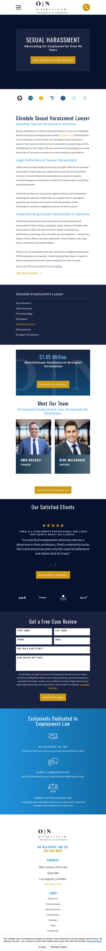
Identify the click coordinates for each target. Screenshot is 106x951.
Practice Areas (53, 904)
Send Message (53, 697)
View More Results (53, 385)
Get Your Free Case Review (53, 60)
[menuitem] (53, 303)
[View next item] (55, 374)
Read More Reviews (52, 575)
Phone (20, 640)
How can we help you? (30, 658)
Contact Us (53, 931)
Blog (52, 925)
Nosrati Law (67, 135)
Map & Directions (53, 884)
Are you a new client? (30, 649)
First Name (23, 631)
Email (58, 640)
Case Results (52, 914)
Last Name (61, 631)
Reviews (53, 920)
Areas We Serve (53, 909)
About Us (53, 898)
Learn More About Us (53, 490)
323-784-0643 (53, 851)
